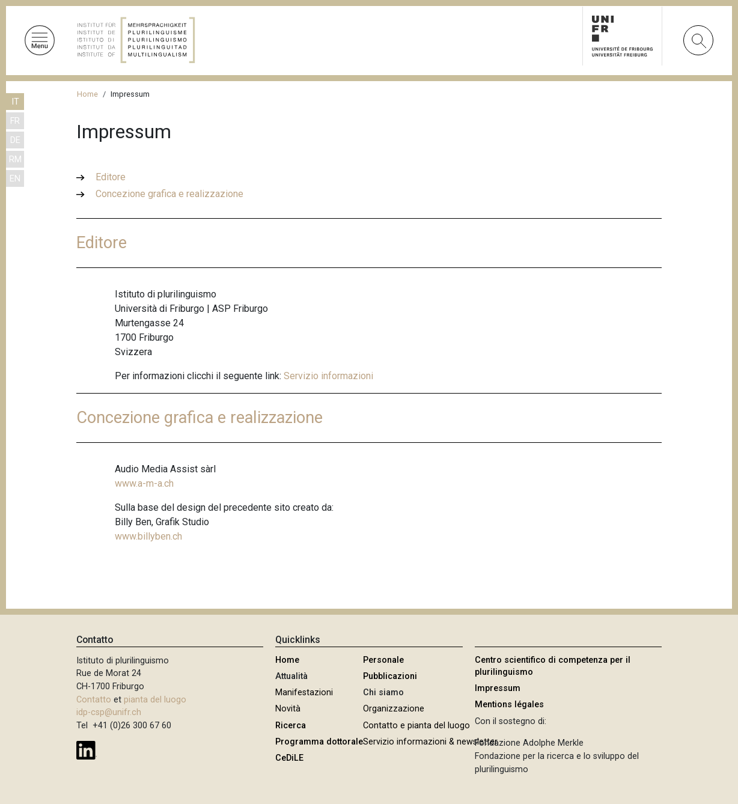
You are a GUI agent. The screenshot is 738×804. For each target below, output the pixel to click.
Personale (383, 660)
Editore (111, 177)
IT (15, 102)
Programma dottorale (319, 742)
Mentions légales (509, 704)
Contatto (93, 700)
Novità (287, 709)
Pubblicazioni (390, 676)
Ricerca (290, 725)
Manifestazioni (304, 692)
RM (15, 159)
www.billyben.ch (148, 536)
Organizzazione (393, 709)
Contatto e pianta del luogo (416, 725)
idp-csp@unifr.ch (108, 712)
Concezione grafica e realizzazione (169, 193)
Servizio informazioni (328, 376)
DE (15, 140)
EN (15, 179)
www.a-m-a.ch (144, 483)
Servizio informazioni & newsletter (430, 742)
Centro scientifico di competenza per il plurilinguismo (552, 666)
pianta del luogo (155, 700)
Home (87, 94)
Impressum (497, 688)
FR (15, 121)
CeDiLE (289, 758)
